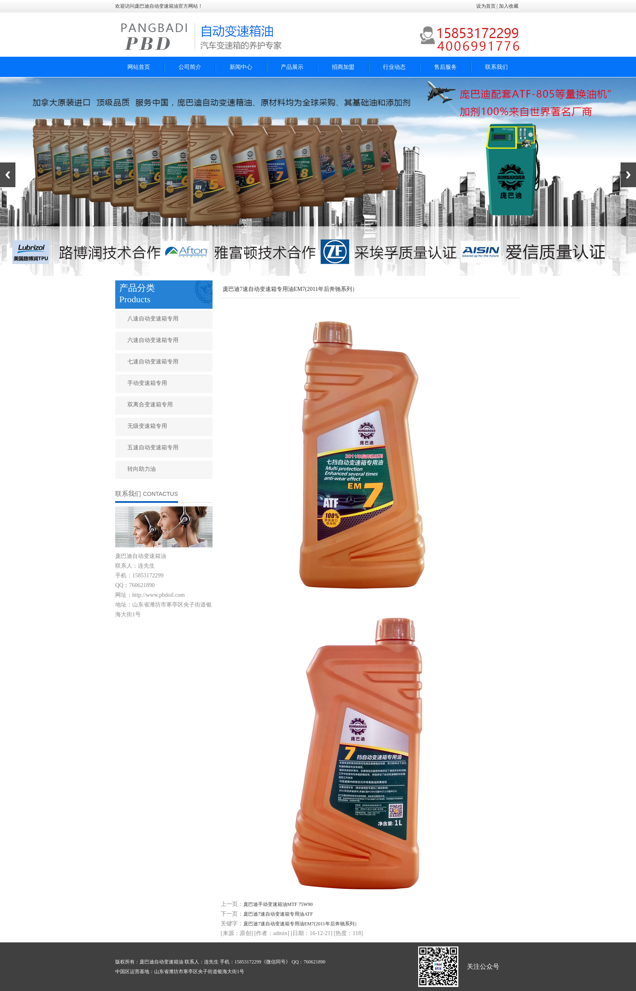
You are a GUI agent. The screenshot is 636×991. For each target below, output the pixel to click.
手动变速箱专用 (147, 383)
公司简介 (189, 67)
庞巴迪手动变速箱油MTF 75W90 (278, 904)
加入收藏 (509, 6)
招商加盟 (343, 67)
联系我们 (496, 67)
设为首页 (486, 6)
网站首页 (138, 67)
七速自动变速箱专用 (152, 362)
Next (628, 174)
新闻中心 (241, 67)
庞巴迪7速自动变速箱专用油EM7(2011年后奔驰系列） (301, 924)
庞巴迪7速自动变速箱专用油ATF (278, 914)
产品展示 (292, 67)
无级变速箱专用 (147, 426)
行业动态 (394, 67)
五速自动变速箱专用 (152, 447)
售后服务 (445, 67)
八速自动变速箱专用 (152, 319)
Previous (7, 174)
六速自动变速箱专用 (152, 340)
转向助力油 (141, 469)
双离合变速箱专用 (150, 405)
